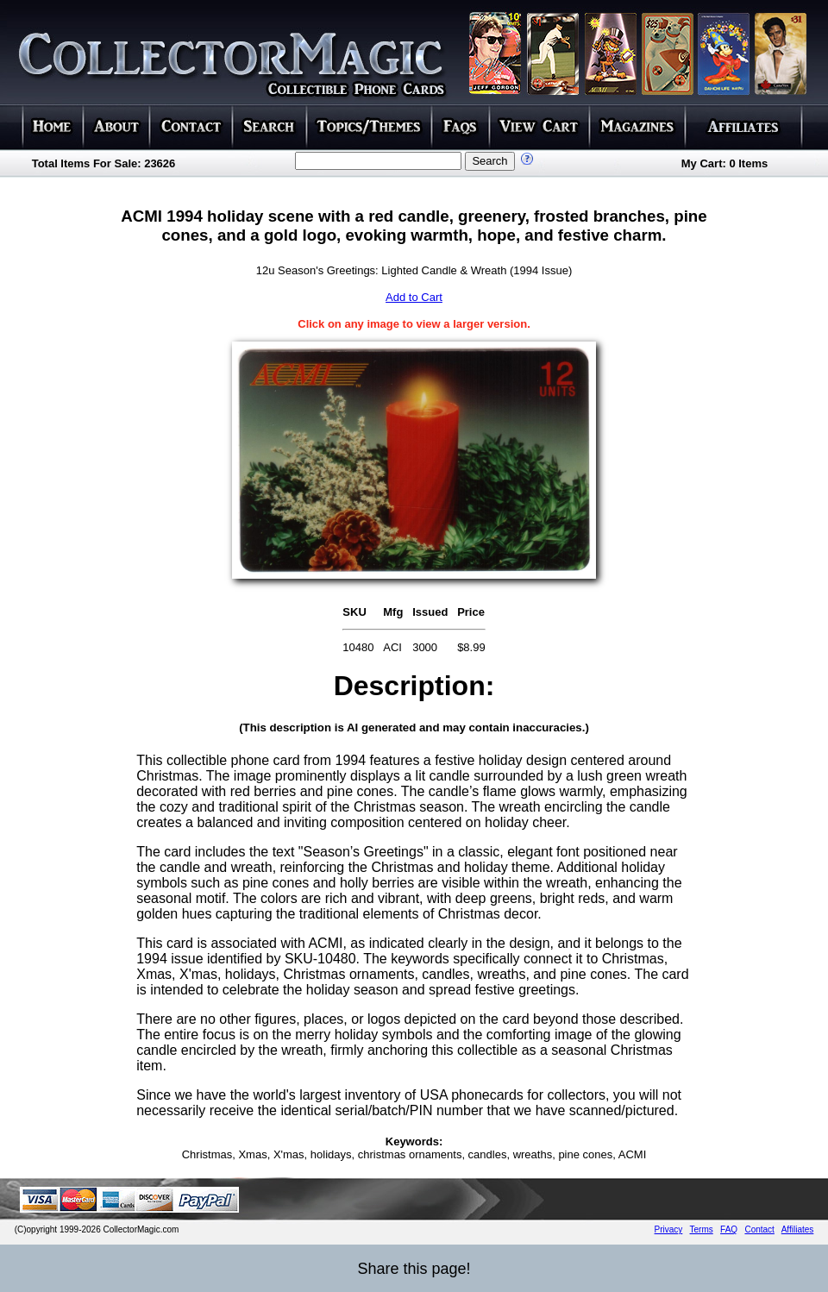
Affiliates (797, 1229)
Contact (759, 1229)
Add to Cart (414, 297)
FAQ (728, 1229)
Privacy (669, 1229)
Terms (701, 1229)
